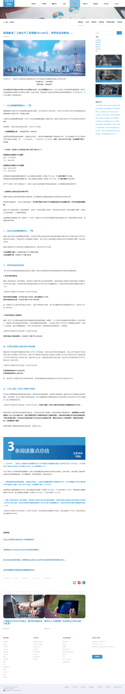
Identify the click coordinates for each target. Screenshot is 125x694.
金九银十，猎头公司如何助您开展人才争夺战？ (109, 130)
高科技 (64, 654)
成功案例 (65, 641)
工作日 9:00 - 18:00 (97, 644)
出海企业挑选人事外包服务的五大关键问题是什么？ (109, 108)
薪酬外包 (98, 44)
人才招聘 (44, 3)
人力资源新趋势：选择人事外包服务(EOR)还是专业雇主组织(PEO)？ (109, 127)
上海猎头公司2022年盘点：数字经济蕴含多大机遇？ (109, 115)
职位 (64, 3)
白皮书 (87, 22)
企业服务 (35, 654)
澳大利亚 (5, 651)
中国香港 (5, 641)
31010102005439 (15, 690)
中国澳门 (5, 646)
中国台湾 (5, 654)
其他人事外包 (36, 656)
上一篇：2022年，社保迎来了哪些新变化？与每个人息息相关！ (22, 592)
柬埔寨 (5, 677)
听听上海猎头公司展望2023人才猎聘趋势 (107, 118)
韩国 (4, 669)
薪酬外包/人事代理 (38, 641)
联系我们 (96, 3)
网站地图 (91, 687)
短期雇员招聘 (66, 662)
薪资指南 (98, 40)
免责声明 (99, 687)
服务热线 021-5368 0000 (98, 641)
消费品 (64, 646)
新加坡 (5, 644)
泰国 (4, 662)
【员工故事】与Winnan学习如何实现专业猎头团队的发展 (109, 105)
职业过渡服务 (36, 651)
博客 (75, 3)
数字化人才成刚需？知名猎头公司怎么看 (107, 111)
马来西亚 (5, 659)
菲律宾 (5, 672)
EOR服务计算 (36, 646)
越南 (4, 656)
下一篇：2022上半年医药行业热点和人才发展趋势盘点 (69, 592)
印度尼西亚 (6, 667)
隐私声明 (107, 687)
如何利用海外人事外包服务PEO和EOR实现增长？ (109, 124)
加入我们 (106, 3)
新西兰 (5, 674)
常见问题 (119, 22)
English (116, 3)
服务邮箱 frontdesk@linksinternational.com (103, 646)
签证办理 (35, 649)
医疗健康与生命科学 (68, 651)
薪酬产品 (55, 3)
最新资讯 (98, 47)
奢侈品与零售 (66, 649)
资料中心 (85, 3)
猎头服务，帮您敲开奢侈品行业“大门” (106, 134)
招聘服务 (98, 42)
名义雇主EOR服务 (38, 644)
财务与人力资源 (67, 659)
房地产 (64, 644)
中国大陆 (5, 649)
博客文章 (94, 22)
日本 (4, 664)
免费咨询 (97, 656)
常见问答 (35, 659)
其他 (97, 51)
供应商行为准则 (117, 687)
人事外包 (34, 3)
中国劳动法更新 (110, 22)
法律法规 (101, 22)
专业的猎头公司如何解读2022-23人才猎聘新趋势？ (109, 121)
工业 (64, 656)
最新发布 (80, 22)
